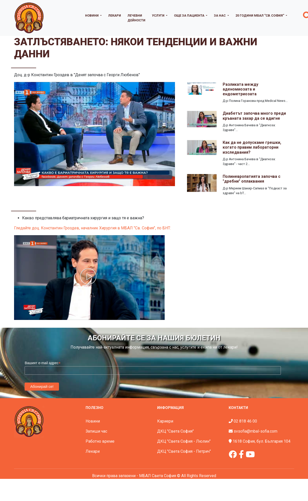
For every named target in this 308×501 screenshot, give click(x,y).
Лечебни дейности (136, 18)
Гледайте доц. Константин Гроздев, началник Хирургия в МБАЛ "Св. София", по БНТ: (92, 228)
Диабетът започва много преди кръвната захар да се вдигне (254, 115)
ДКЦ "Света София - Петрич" (184, 451)
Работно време (100, 441)
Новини (93, 421)
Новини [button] (92, 15)
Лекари (114, 15)
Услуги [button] (158, 15)
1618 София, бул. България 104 (261, 441)
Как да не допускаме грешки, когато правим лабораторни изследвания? (252, 147)
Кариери (165, 421)
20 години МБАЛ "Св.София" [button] (260, 15)
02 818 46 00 (245, 421)
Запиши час (96, 431)
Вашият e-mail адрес (42, 363)
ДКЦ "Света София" (175, 431)
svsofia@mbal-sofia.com (255, 431)
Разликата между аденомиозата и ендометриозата (240, 89)
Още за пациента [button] (189, 15)
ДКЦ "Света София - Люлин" (184, 441)
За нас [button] (220, 15)
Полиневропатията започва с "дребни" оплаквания (251, 179)
